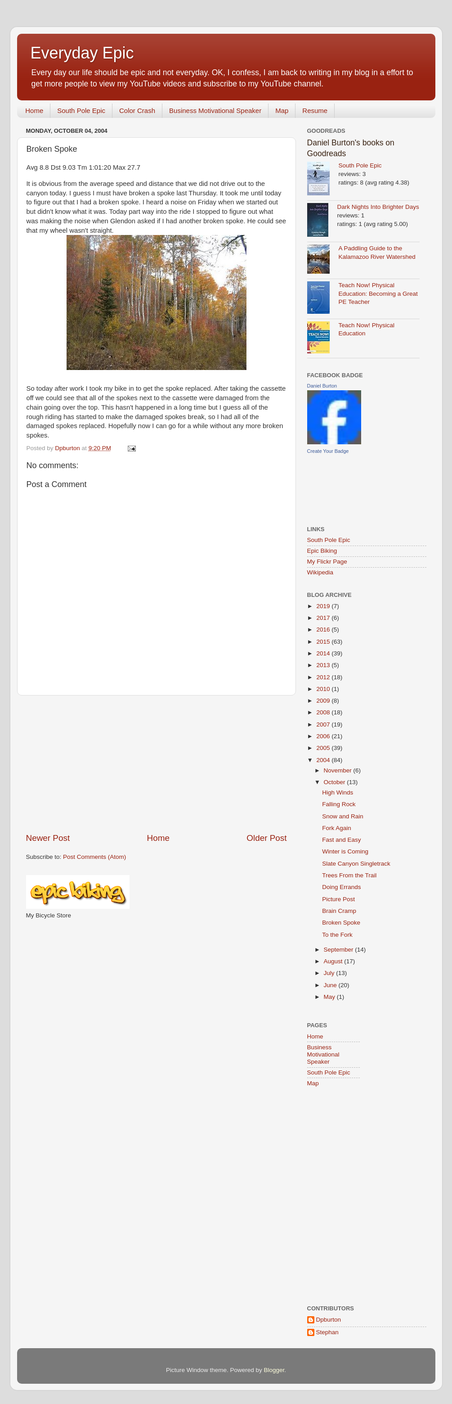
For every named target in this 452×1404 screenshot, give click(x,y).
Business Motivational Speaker (215, 110)
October (335, 782)
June (331, 985)
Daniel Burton (322, 385)
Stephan (327, 1332)
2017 (323, 617)
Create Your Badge (328, 451)
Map (281, 110)
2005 (323, 748)
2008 (323, 712)
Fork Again (336, 828)
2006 (323, 736)
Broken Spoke (341, 922)
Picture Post (338, 899)
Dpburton (328, 1319)
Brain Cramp (339, 910)
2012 (323, 677)
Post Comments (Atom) (94, 856)
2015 (323, 641)
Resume (314, 110)
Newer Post (48, 838)
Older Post (266, 838)
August (334, 961)
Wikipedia (320, 572)
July (330, 973)
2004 (323, 760)
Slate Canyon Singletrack (356, 863)
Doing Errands (341, 887)
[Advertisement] (156, 764)
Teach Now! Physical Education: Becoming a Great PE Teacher (378, 294)
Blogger (274, 1370)
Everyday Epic (82, 53)
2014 (323, 653)
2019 (323, 606)
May (330, 996)
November (339, 770)
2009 (323, 700)
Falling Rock (338, 804)
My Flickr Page (327, 561)
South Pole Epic (81, 110)
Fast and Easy (341, 839)
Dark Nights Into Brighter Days (378, 206)
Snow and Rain (342, 816)
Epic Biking (322, 550)
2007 (323, 724)
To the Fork (337, 934)
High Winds (337, 792)
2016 (323, 629)
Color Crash (137, 110)
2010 (323, 689)
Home (34, 110)
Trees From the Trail (349, 875)
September (339, 949)
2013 (323, 665)
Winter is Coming (345, 851)
